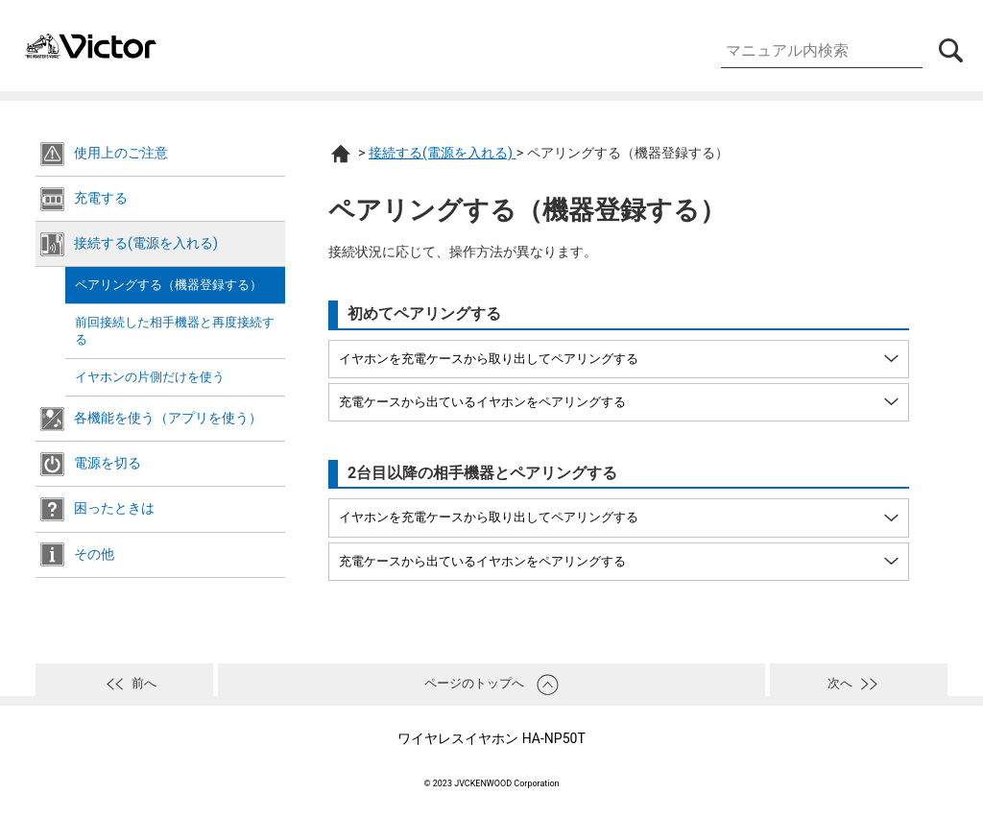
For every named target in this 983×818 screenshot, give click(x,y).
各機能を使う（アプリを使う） (168, 418)
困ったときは (114, 508)
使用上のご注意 (121, 153)
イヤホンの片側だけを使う (150, 377)
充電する (101, 198)
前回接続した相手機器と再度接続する (175, 331)
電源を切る (107, 463)
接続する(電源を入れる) (146, 243)
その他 (94, 554)
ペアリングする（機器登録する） (168, 284)
